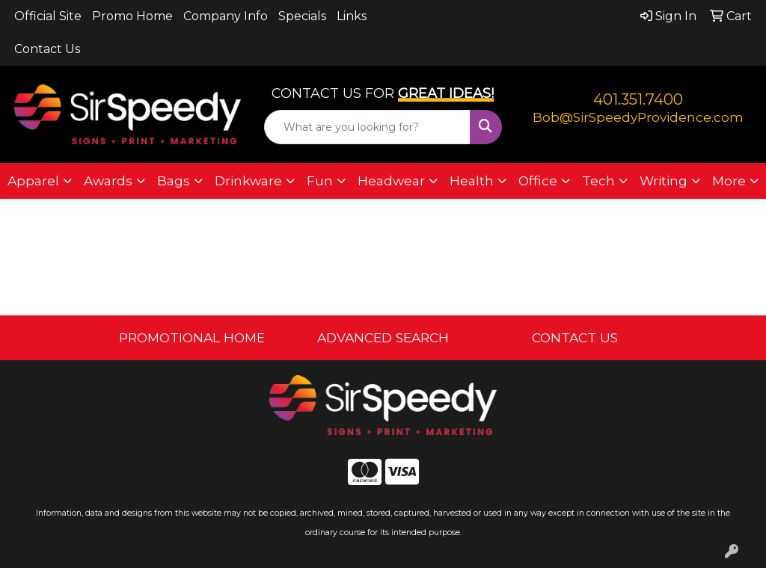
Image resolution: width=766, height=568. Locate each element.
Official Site (48, 16)
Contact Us (47, 49)
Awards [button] (108, 180)
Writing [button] (663, 180)
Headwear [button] (391, 180)
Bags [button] (173, 180)
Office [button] (537, 180)
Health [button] (472, 180)
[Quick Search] (367, 127)
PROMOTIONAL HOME (192, 337)
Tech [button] (598, 180)
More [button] (729, 180)
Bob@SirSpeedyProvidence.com (638, 117)
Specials (302, 16)
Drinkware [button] (248, 180)
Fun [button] (320, 180)
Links (352, 16)
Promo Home (132, 16)
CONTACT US (575, 337)
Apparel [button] (33, 180)
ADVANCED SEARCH (383, 337)
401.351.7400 (638, 99)
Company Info (225, 16)
